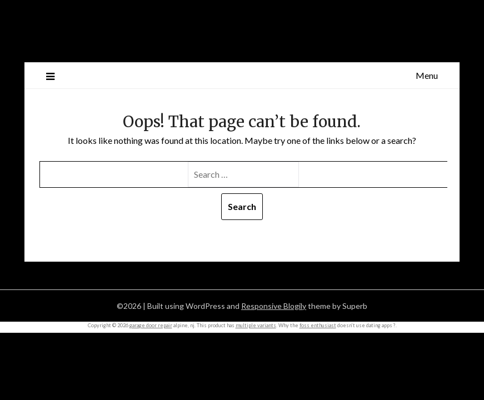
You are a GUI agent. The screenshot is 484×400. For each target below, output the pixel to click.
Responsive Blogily (273, 306)
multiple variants (256, 325)
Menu (427, 75)
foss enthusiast (318, 325)
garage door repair (150, 325)
